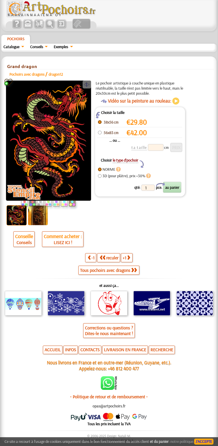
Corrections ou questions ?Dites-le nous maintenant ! (109, 330)
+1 (126, 257)
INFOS (70, 349)
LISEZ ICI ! (63, 242)
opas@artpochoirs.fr (109, 406)
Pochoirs (15, 38)
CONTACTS (90, 349)
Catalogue (11, 46)
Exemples (61, 46)
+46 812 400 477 (123, 368)
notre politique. (182, 441)
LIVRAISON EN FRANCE (125, 349)
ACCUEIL (53, 349)
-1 (91, 257)
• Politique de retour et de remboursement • (109, 397)
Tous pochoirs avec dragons (108, 270)
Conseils (36, 46)
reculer (109, 257)
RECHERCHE (161, 349)
